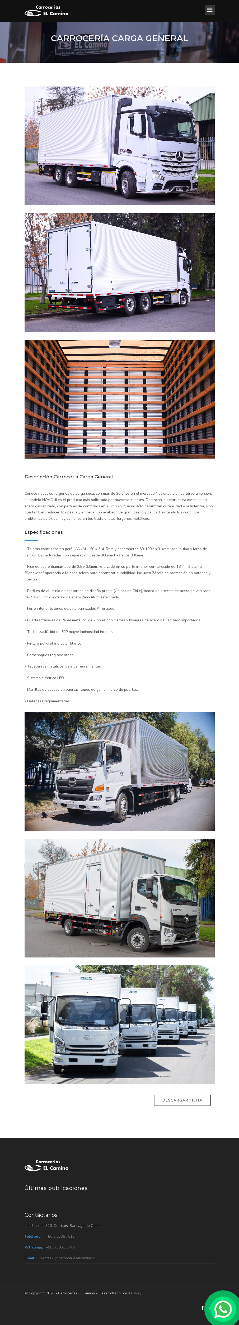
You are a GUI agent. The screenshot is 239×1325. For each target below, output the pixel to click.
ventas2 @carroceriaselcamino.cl (68, 1258)
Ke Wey (134, 1293)
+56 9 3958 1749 (60, 1247)
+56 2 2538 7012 (60, 1236)
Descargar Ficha (182, 1100)
